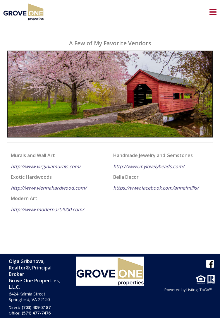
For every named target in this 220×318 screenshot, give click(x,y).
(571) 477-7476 (36, 313)
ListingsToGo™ (199, 289)
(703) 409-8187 (36, 307)
